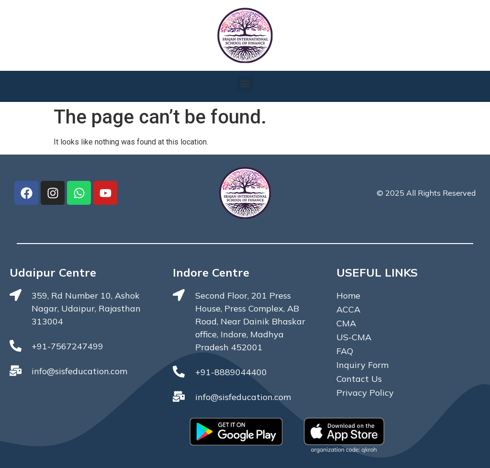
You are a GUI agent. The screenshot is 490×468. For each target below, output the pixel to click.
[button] (245, 83)
